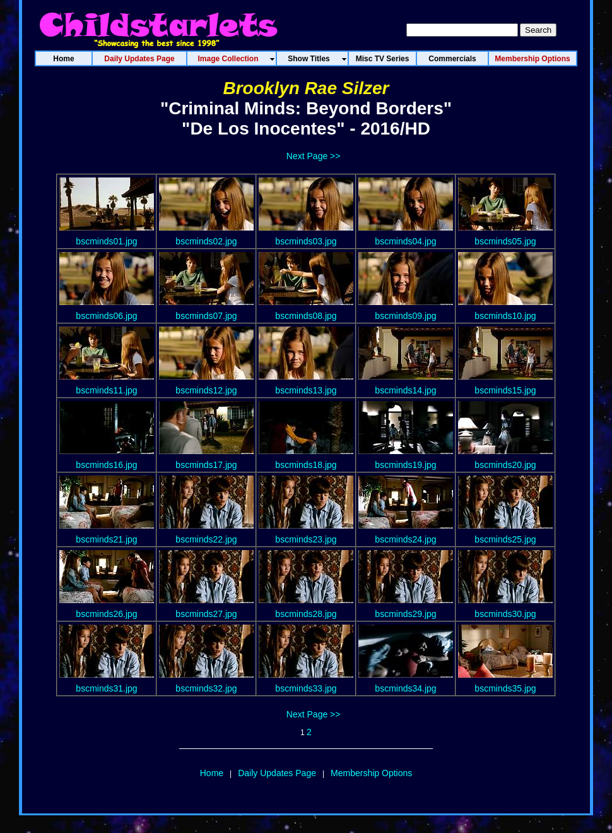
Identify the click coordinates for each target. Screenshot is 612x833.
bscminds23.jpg (305, 539)
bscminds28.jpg (305, 614)
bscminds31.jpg (106, 688)
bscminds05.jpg (505, 241)
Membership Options (371, 773)
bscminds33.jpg (305, 688)
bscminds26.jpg (106, 614)
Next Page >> (313, 156)
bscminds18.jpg (305, 465)
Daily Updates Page (277, 773)
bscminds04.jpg (405, 241)
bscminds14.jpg (405, 390)
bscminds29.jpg (405, 614)
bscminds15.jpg (505, 390)
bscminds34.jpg (405, 688)
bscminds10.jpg (505, 316)
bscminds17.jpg (206, 465)
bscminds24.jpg (405, 539)
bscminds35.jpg (505, 688)
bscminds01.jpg (106, 241)
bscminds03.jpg (305, 241)
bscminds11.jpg (106, 390)
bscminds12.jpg (206, 390)
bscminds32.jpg (206, 688)
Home (211, 773)
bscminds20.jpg (505, 465)
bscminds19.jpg (405, 465)
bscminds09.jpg (405, 316)
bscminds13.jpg (305, 390)
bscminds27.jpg (206, 614)
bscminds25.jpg (505, 539)
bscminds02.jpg (206, 241)
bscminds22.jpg (206, 539)
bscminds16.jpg (106, 465)
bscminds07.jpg (206, 316)
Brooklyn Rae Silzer (306, 88)
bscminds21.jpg (106, 539)
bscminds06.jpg (106, 316)
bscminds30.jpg (505, 614)
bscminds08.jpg (305, 316)
